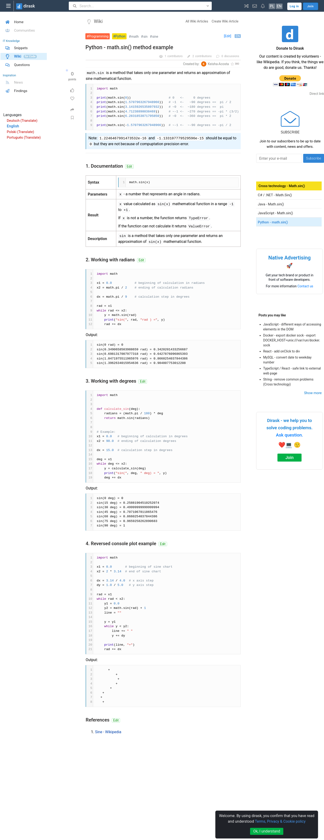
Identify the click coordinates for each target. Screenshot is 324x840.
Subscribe (313, 158)
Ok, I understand (266, 831)
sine (155, 36)
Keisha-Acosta (218, 64)
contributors (174, 56)
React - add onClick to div (281, 351)
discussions (231, 56)
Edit (129, 166)
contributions (203, 56)
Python (120, 36)
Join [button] (310, 6)
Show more (313, 393)
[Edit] (227, 36)
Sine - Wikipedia (108, 732)
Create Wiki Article (225, 21)
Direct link (316, 94)
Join (289, 457)
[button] (246, 6)
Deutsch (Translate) (22, 120)
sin (145, 36)
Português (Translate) (24, 137)
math (135, 36)
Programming (99, 36)
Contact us (305, 286)
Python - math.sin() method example (129, 47)
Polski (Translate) (20, 132)
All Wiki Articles (197, 21)
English (13, 126)
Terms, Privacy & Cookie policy (280, 821)
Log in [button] (294, 6)
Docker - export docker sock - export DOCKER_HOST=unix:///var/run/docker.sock (291, 340)
